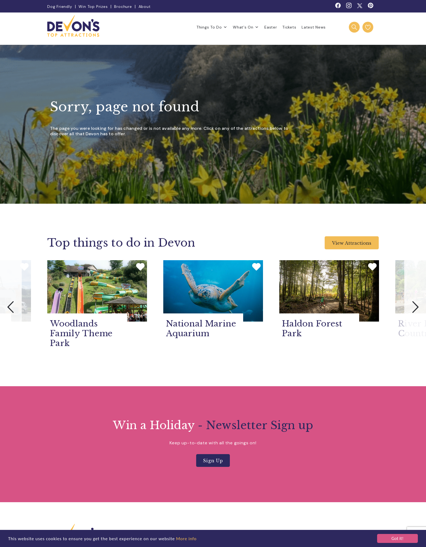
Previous (11, 307)
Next (415, 307)
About (145, 6)
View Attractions (351, 243)
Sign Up (213, 460)
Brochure (123, 6)
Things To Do (211, 27)
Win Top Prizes (93, 6)
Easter (270, 27)
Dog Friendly (59, 6)
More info (186, 539)
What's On (246, 27)
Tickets (289, 27)
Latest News (314, 27)
